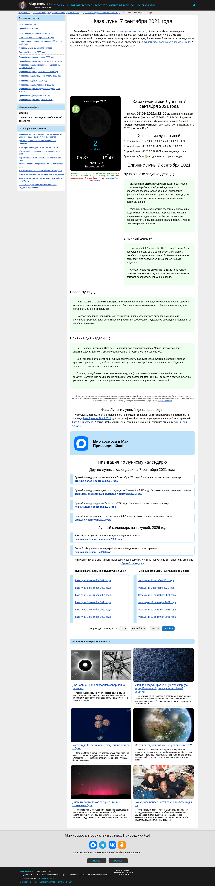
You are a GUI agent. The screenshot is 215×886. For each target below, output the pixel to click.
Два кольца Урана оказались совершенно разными (37, 141)
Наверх (118, 860)
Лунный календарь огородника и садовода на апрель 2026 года (39, 66)
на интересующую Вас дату (132, 31)
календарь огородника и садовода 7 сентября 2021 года (108, 494)
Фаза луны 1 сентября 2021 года (93, 617)
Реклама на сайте (65, 882)
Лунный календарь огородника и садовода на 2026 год (39, 89)
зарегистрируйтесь (112, 178)
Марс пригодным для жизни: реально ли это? (39, 147)
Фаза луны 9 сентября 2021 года (156, 588)
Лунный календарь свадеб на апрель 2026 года (40, 76)
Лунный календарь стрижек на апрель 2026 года (40, 61)
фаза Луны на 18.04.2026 (97, 418)
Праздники (148, 5)
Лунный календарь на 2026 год (33, 81)
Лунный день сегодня (28, 28)
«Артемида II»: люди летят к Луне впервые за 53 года (40, 158)
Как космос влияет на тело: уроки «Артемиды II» (40, 170)
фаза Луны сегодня (82, 422)
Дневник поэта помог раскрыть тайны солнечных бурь (41, 165)
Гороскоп (101, 5)
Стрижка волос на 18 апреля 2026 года (36, 37)
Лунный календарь (81, 5)
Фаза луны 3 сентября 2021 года (93, 602)
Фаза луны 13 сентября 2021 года (157, 617)
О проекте (24, 882)
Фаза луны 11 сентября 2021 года (157, 602)
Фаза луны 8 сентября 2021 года (156, 580)
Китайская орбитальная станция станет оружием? (41, 175)
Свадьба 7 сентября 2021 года (93, 519)
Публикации (61, 5)
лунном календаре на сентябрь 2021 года (167, 42)
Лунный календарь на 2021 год (66, 12)
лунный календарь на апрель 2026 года (98, 539)
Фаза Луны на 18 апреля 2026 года (34, 33)
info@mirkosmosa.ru (45, 878)
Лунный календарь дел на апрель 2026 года (38, 72)
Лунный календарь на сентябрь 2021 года (101, 12)
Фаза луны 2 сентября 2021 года (93, 609)
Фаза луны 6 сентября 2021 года (93, 580)
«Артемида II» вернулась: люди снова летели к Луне (40, 152)
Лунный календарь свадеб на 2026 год (36, 99)
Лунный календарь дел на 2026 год (34, 95)
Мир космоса (24, 12)
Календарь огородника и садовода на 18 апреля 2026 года (40, 42)
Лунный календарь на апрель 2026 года (37, 57)
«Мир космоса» (26, 871)
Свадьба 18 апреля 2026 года (32, 52)
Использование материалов (42, 882)
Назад (96, 860)
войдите (97, 180)
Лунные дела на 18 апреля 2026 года (35, 48)
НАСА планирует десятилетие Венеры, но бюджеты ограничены (38, 186)
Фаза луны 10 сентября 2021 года (157, 595)
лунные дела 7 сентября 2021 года (95, 507)
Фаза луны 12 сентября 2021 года (157, 609)
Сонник (135, 5)
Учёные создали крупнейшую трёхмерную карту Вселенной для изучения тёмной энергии (40, 135)
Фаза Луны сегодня (27, 24)
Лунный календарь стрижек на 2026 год (36, 85)
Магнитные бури (119, 5)
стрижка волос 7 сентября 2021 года (96, 481)
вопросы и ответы (165, 401)
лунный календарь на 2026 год (93, 552)
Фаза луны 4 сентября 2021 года (93, 595)
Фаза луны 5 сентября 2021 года (93, 588)
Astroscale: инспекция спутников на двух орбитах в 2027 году (41, 179)
